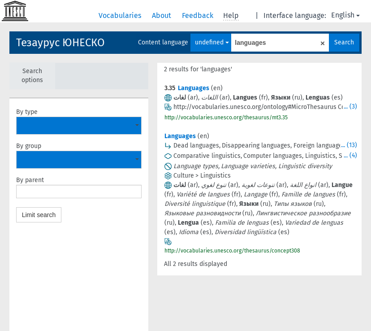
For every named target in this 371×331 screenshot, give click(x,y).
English (345, 15)
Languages (193, 88)
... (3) (350, 106)
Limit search (39, 214)
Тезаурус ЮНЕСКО (60, 42)
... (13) (349, 145)
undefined (212, 42)
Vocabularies (121, 15)
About (162, 15)
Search (344, 42)
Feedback (198, 15)
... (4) (350, 155)
